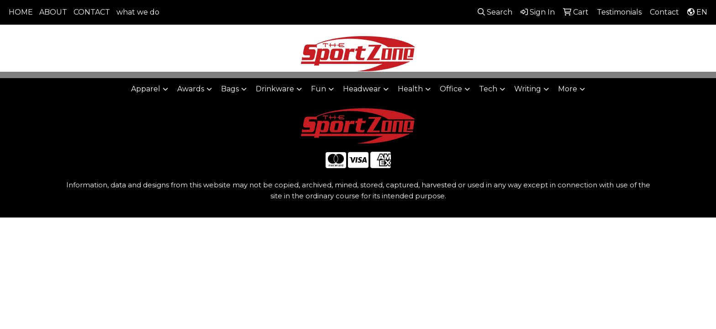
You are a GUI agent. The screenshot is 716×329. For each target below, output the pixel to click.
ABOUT (53, 12)
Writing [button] (527, 89)
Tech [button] (488, 89)
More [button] (567, 89)
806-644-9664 (575, 36)
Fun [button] (318, 89)
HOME (21, 12)
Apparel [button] (145, 89)
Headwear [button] (362, 89)
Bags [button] (230, 89)
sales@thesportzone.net (658, 36)
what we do (137, 12)
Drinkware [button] (275, 89)
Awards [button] (190, 89)
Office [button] (451, 89)
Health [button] (410, 89)
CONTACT (92, 12)
